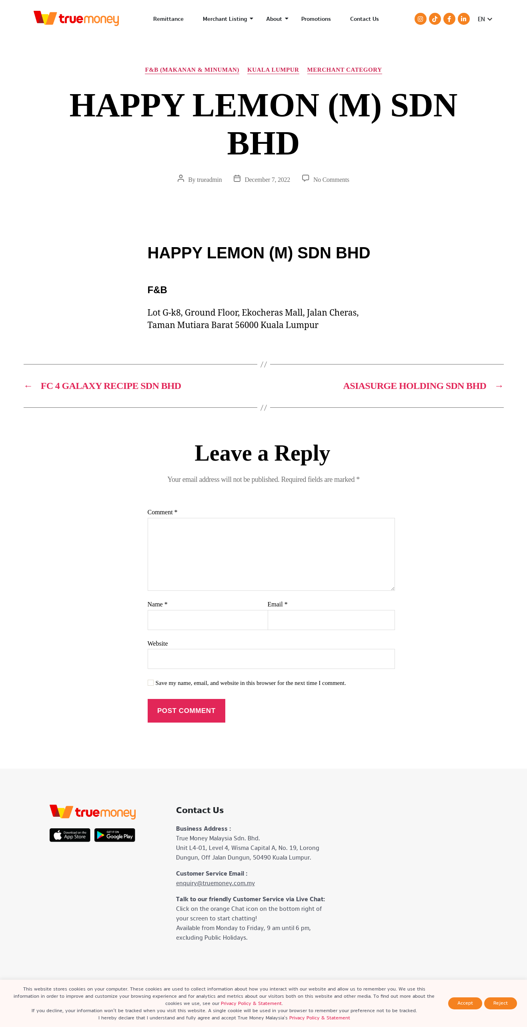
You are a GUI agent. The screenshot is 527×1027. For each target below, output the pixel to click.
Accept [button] (465, 1003)
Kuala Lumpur (273, 69)
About (277, 19)
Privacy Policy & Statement (251, 1003)
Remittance (168, 19)
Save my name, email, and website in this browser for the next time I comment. (251, 683)
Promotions (316, 19)
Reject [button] (500, 1003)
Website (158, 643)
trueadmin (209, 179)
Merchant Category (344, 69)
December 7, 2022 (267, 179)
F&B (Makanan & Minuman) (192, 69)
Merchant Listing (228, 19)
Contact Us (364, 19)
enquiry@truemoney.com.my (215, 883)
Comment (163, 512)
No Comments (331, 179)
